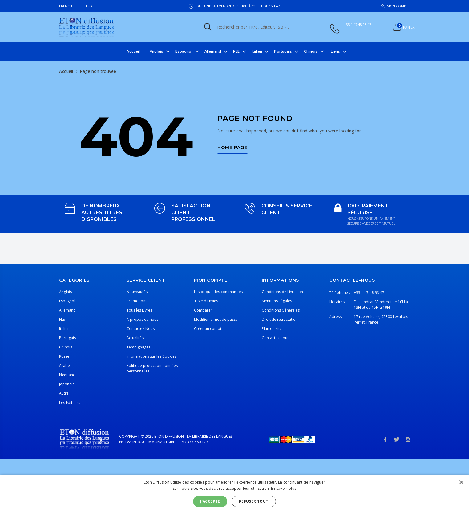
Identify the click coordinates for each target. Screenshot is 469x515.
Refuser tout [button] (254, 501)
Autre (64, 393)
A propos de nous (142, 319)
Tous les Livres (139, 310)
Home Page (232, 147)
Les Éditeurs (69, 402)
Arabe (64, 365)
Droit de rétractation (280, 319)
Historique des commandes (218, 291)
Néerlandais (69, 374)
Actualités (135, 337)
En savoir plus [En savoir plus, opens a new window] (283, 488)
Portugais (283, 51)
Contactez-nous (275, 337)
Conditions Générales (281, 310)
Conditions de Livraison (282, 291)
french (65, 6)
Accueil (133, 51)
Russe (64, 356)
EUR (89, 6)
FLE (236, 51)
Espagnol (183, 51)
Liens (335, 51)
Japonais (66, 384)
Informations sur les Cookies (151, 356)
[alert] (234, 495)
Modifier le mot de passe (216, 319)
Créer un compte (209, 328)
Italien (257, 51)
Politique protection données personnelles (152, 368)
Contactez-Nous (141, 328)
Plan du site (272, 328)
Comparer (203, 310)
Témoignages (138, 347)
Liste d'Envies (206, 301)
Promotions (137, 301)
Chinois (310, 51)
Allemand (212, 51)
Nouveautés (137, 291)
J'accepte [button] (210, 501)
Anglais (156, 51)
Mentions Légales (277, 301)
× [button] (461, 482)
